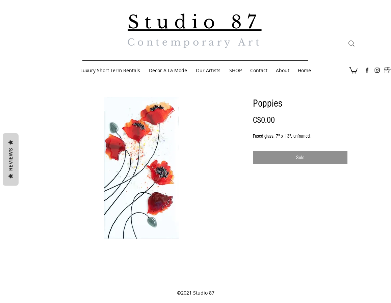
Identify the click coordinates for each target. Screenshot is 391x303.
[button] (353, 70)
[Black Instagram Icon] (377, 70)
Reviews (11, 159)
